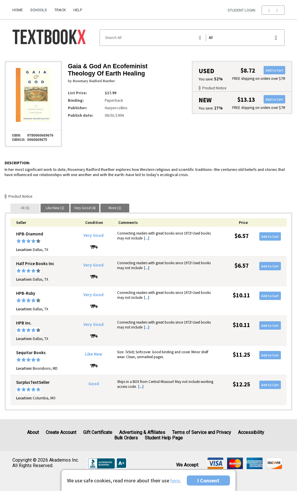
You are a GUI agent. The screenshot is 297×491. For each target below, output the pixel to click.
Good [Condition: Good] (93, 383)
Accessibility (251, 432)
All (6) (25, 207)
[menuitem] (19, 8)
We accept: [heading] (187, 465)
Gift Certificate (97, 432)
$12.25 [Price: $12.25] (241, 384)
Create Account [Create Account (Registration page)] (61, 432)
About (33, 432)
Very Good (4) (85, 207)
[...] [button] (146, 238)
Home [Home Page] (17, 10)
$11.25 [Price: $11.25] (241, 354)
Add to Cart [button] (274, 70)
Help (77, 10)
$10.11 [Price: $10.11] (241, 295)
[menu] (273, 10)
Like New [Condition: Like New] (93, 354)
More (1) (114, 207)
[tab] (25, 207)
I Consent (208, 480)
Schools (38, 10)
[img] (215, 463)
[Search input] (192, 37)
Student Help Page (164, 438)
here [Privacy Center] (175, 480)
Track (60, 10)
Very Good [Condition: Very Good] (93, 235)
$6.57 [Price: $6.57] (242, 236)
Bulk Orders (126, 438)
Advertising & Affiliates (142, 432)
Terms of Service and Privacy (201, 432)
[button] (273, 10)
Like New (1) (55, 207)
